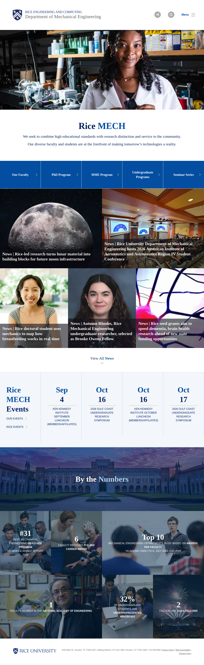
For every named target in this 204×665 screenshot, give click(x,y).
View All (102, 358)
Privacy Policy (168, 650)
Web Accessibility (182, 650)
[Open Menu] (186, 15)
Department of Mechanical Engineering (63, 16)
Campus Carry (185, 653)
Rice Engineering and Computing (53, 12)
